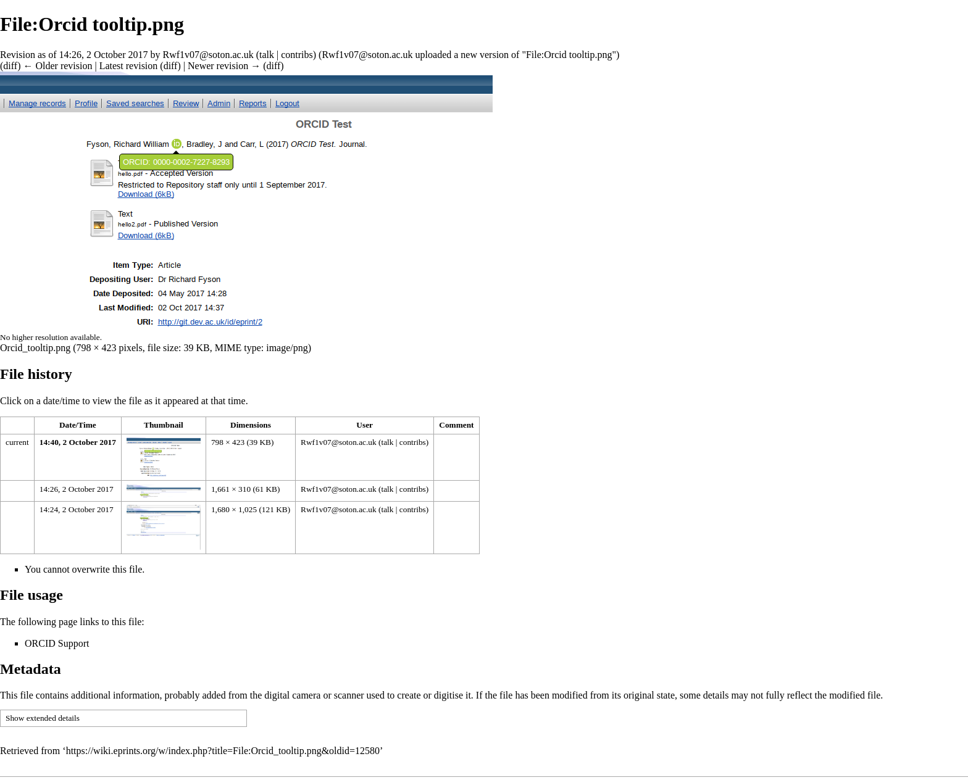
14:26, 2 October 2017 (77, 489)
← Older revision (57, 65)
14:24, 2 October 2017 (77, 509)
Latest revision (128, 65)
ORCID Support (57, 643)
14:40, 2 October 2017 (78, 442)
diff (10, 65)
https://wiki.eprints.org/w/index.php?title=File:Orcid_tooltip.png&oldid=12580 (223, 750)
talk (266, 54)
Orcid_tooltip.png (35, 347)
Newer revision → (224, 65)
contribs (297, 54)
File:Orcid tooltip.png (569, 54)
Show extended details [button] (43, 718)
